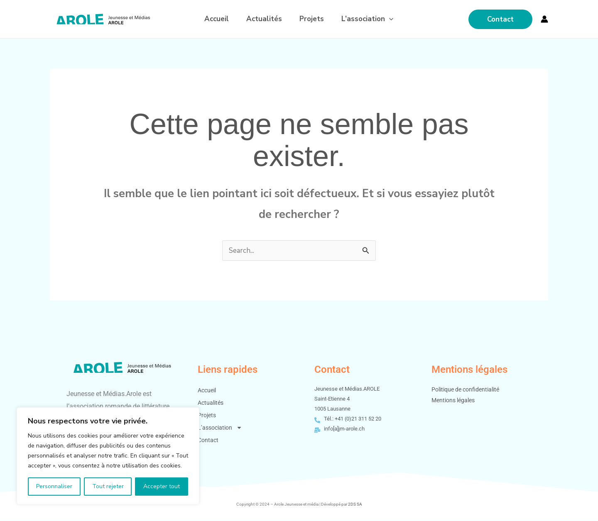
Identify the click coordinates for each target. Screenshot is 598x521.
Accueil (213, 19)
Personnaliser (54, 486)
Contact (208, 440)
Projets (313, 19)
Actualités (263, 19)
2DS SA (355, 504)
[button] (500, 19)
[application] (393, 19)
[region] (108, 455)
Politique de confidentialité (465, 389)
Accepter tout (161, 486)
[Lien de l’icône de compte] (544, 19)
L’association (371, 19)
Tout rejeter (108, 486)
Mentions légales (453, 400)
